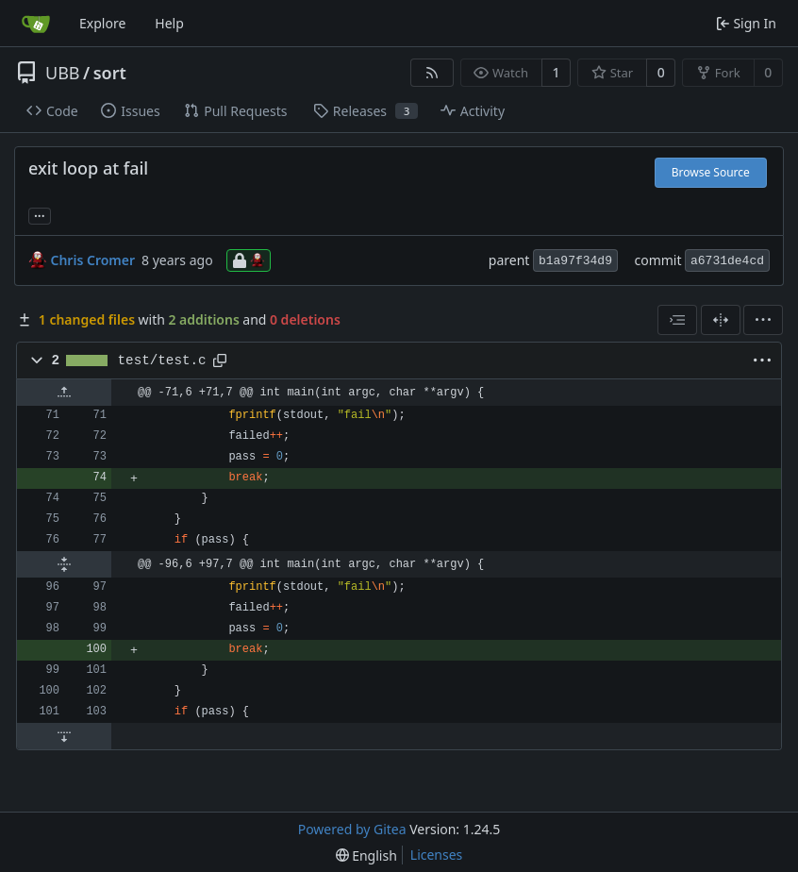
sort (109, 72)
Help (169, 23)
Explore (102, 23)
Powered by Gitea (352, 829)
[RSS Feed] (432, 73)
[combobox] (677, 320)
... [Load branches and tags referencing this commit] (39, 214)
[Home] (35, 24)
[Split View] (720, 320)
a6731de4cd (727, 261)
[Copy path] (220, 360)
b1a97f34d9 (575, 261)
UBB (62, 72)
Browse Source (711, 172)
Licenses (436, 855)
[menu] (763, 320)
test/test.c (162, 360)
